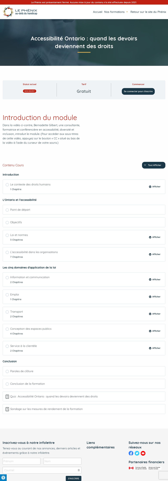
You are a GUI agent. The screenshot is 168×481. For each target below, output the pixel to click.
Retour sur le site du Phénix (148, 11)
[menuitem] (96, 12)
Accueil (97, 11)
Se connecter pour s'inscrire (138, 91)
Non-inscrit (30, 91)
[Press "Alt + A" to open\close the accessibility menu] (3, 477)
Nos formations (114, 11)
